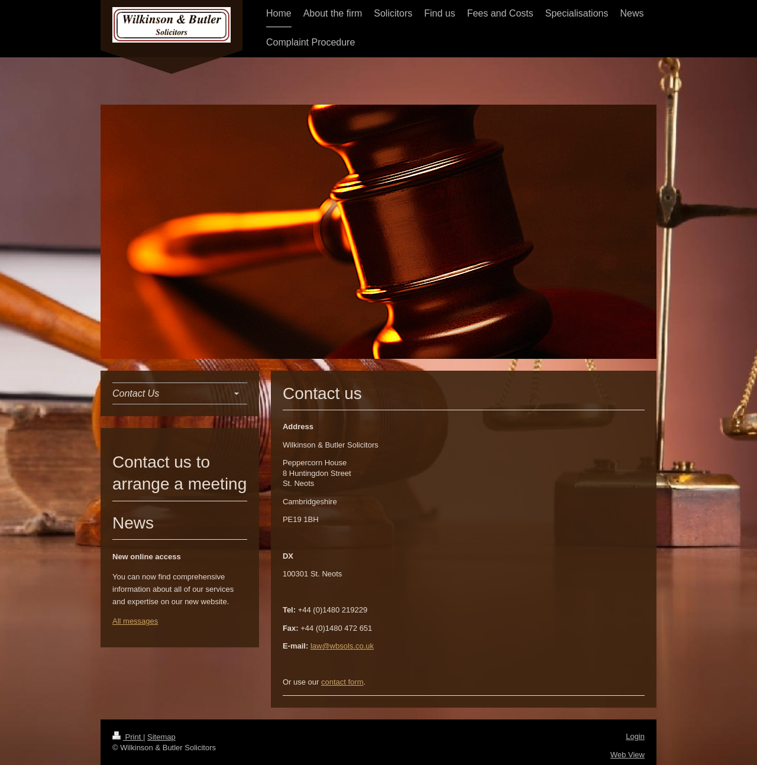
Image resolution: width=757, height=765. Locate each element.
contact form (342, 682)
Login (635, 736)
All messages (135, 621)
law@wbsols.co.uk (342, 645)
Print (127, 736)
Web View (627, 754)
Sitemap (161, 736)
